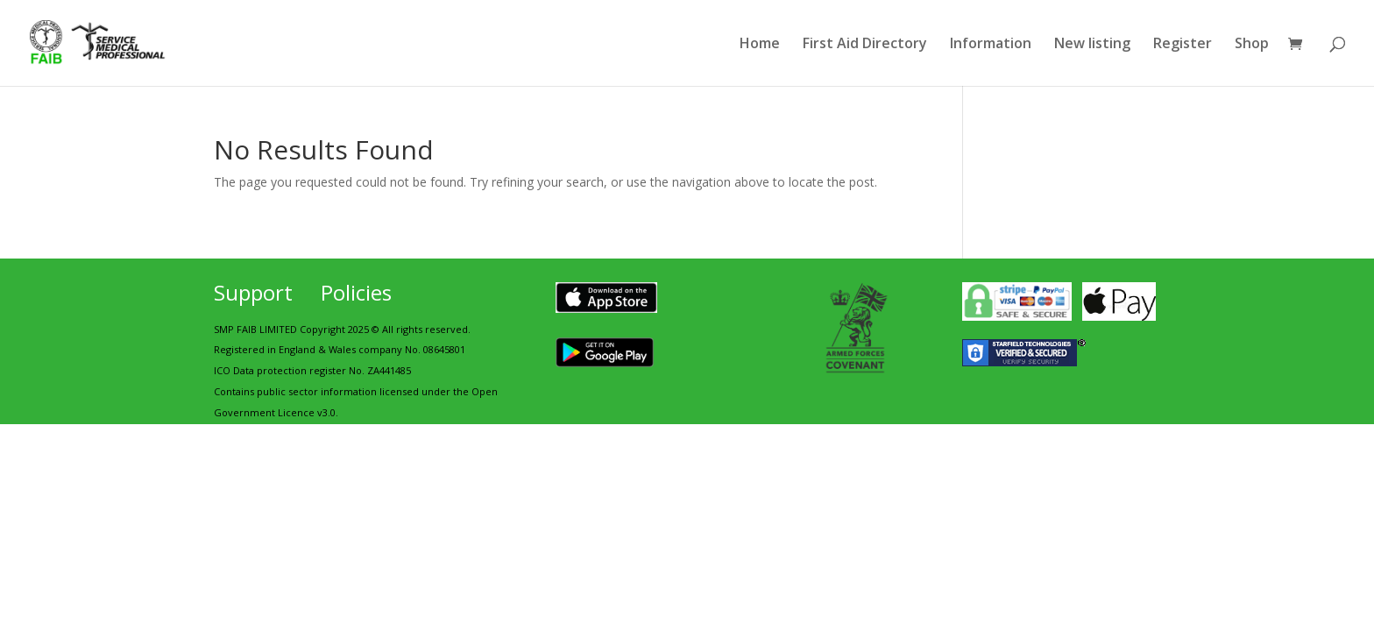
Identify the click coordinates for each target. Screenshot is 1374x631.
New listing (1092, 45)
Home (760, 45)
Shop (1252, 45)
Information (990, 45)
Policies (356, 292)
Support (253, 292)
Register (1182, 45)
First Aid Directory (865, 45)
